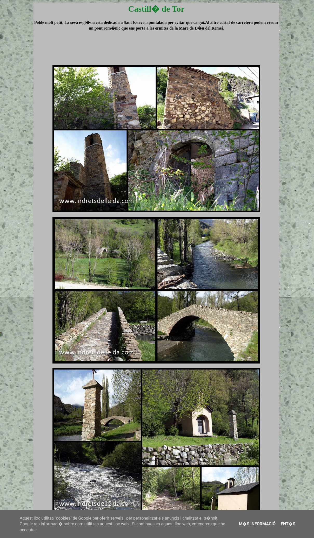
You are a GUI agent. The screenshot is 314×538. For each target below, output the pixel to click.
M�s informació (257, 523)
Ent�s (288, 523)
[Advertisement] (156, 53)
